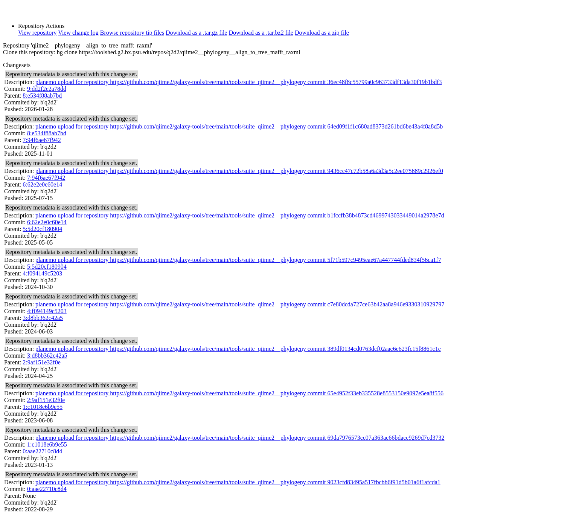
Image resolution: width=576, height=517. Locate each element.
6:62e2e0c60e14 (42, 184)
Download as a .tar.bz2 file (261, 32)
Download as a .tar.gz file (196, 32)
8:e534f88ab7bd (42, 95)
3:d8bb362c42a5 (43, 318)
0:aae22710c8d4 (42, 451)
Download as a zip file (322, 32)
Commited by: (21, 102)
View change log (78, 32)
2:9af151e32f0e (41, 362)
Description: (19, 82)
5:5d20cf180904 (42, 229)
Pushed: (13, 109)
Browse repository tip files (132, 32)
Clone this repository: (29, 52)
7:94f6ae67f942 (42, 140)
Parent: (12, 95)
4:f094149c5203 (42, 273)
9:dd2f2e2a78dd (46, 89)
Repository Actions (41, 26)
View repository (37, 32)
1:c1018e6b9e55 (42, 407)
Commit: (15, 89)
